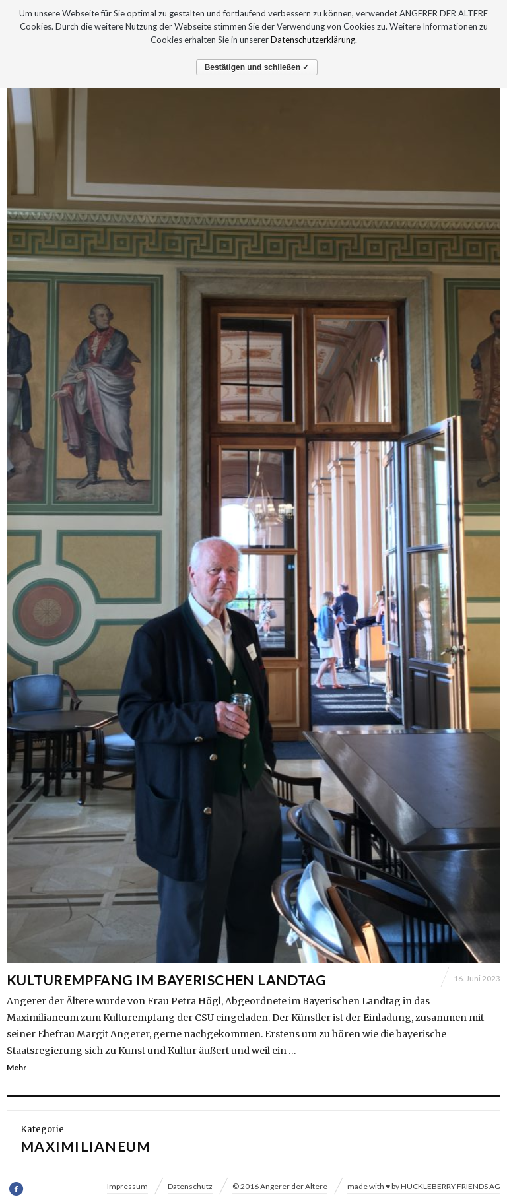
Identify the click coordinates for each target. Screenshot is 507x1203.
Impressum (127, 1186)
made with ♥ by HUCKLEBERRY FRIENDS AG (423, 1186)
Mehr (16, 1067)
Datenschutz (190, 1186)
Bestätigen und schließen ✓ (257, 67)
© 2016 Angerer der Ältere (279, 1186)
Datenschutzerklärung (313, 39)
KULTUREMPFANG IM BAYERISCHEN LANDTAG (166, 979)
